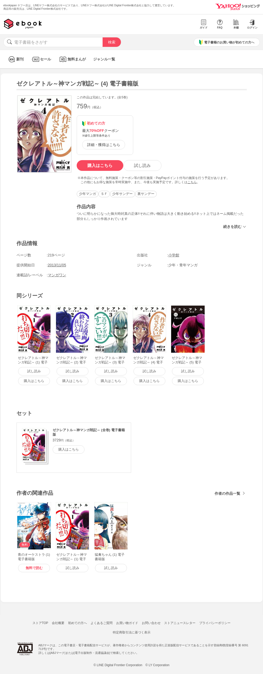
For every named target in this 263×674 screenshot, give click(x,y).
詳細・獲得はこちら (103, 145)
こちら (192, 182)
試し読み (142, 165)
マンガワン (57, 275)
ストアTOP (40, 623)
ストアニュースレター (179, 623)
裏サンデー (145, 194)
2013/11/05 (57, 265)
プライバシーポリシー (215, 623)
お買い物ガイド (127, 623)
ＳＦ (104, 194)
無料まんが (72, 59)
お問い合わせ (151, 623)
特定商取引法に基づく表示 (131, 632)
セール (41, 59)
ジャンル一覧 (104, 59)
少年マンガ (87, 194)
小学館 (173, 255)
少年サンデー (122, 194)
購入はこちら (100, 165)
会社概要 (58, 623)
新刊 (15, 59)
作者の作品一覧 (227, 493)
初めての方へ (77, 623)
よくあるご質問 (102, 623)
